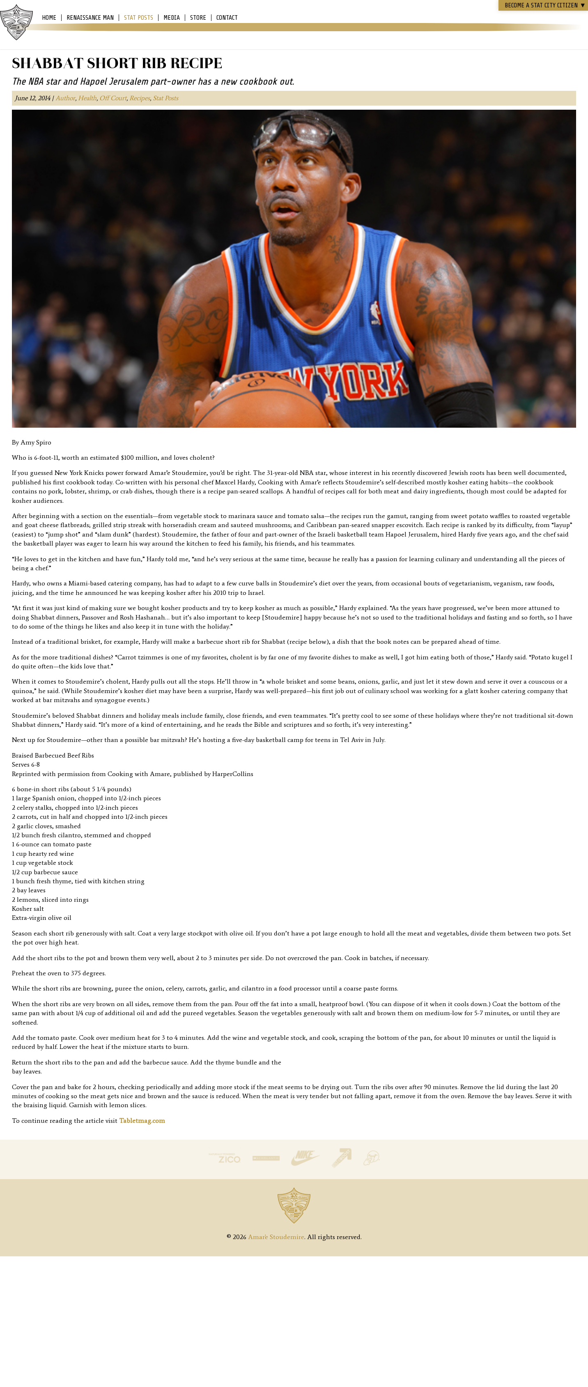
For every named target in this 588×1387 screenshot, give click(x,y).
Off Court (112, 98)
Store (198, 17)
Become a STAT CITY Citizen (545, 5)
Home (49, 17)
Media (171, 17)
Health (87, 98)
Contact (227, 17)
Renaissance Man (90, 17)
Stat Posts (138, 17)
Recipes (139, 98)
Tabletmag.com (142, 1120)
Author (65, 98)
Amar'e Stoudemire (16, 22)
